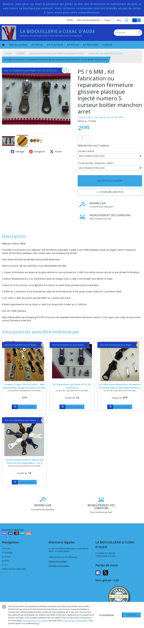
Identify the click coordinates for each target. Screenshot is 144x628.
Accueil (8, 53)
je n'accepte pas (106, 615)
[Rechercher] (140, 33)
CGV (4, 565)
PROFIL (6, 560)
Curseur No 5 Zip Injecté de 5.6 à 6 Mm (100, 117)
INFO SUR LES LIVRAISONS (14, 569)
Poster (56, 151)
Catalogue (7, 552)
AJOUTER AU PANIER (110, 181)
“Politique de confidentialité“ (75, 620)
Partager (17, 151)
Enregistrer (37, 151)
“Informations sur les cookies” (35, 620)
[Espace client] (126, 20)
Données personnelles (59, 565)
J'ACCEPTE (131, 615)
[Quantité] (83, 138)
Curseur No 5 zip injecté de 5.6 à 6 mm (105, 53)
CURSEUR (20, 53)
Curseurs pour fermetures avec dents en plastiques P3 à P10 (56, 53)
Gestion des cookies (58, 561)
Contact (107, 20)
